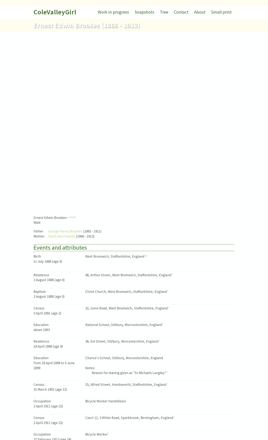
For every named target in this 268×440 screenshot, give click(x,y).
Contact (181, 12)
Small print (221, 12)
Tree (164, 12)
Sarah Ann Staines (61, 236)
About (199, 12)
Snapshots (144, 12)
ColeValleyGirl (55, 12)
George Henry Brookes (65, 231)
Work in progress (113, 12)
